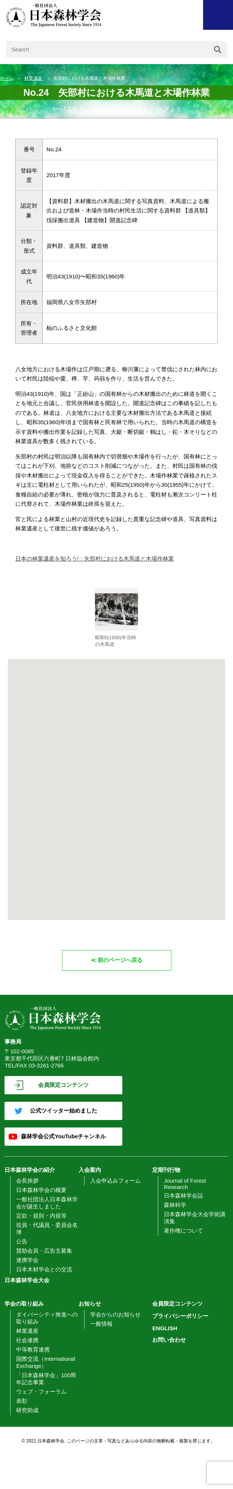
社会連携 (27, 1340)
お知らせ (90, 1303)
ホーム (6, 78)
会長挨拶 (27, 1180)
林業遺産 (33, 78)
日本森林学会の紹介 (29, 1170)
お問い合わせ (169, 1340)
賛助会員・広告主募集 (44, 1250)
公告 (21, 1241)
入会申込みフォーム (115, 1180)
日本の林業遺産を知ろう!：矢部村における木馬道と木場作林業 (94, 558)
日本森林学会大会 (26, 1280)
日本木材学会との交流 (44, 1269)
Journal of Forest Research (185, 1183)
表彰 (21, 1401)
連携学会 (27, 1260)
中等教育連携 (33, 1349)
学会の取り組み (24, 1303)
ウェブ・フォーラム (41, 1391)
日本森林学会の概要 (41, 1190)
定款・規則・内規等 (41, 1215)
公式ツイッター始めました (63, 1110)
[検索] (217, 49)
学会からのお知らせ (115, 1314)
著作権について (183, 1230)
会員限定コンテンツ (63, 1085)
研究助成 (27, 1410)
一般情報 (101, 1324)
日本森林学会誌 (183, 1195)
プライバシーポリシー (180, 1316)
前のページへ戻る (120, 960)
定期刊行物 (166, 1170)
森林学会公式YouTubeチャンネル (63, 1136)
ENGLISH (164, 1328)
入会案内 (90, 1170)
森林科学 (175, 1205)
